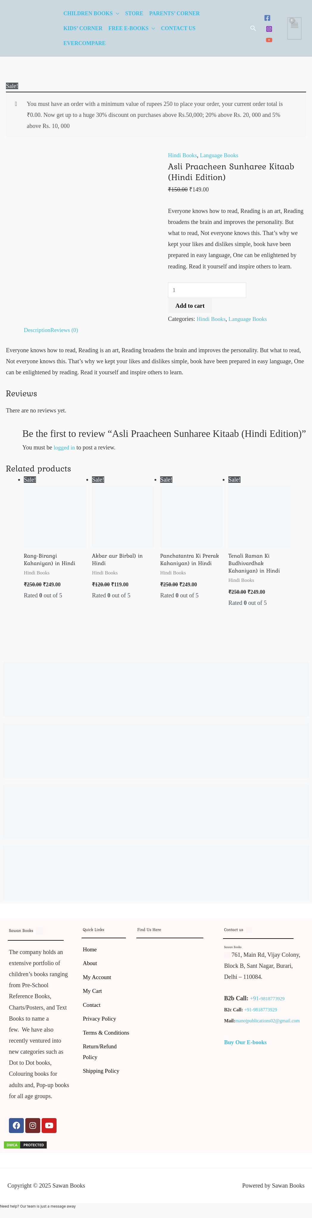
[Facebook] (267, 18)
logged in (65, 448)
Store (134, 13)
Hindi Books (183, 155)
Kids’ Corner (82, 28)
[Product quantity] (208, 290)
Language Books (221, 155)
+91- (255, 1000)
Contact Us (178, 28)
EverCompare (84, 43)
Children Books (88, 13)
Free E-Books (128, 28)
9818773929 (273, 1000)
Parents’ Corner (174, 13)
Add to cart (190, 306)
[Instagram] (269, 29)
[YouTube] (269, 40)
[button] (253, 28)
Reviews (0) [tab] (66, 330)
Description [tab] (38, 330)
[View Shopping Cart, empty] (294, 28)
